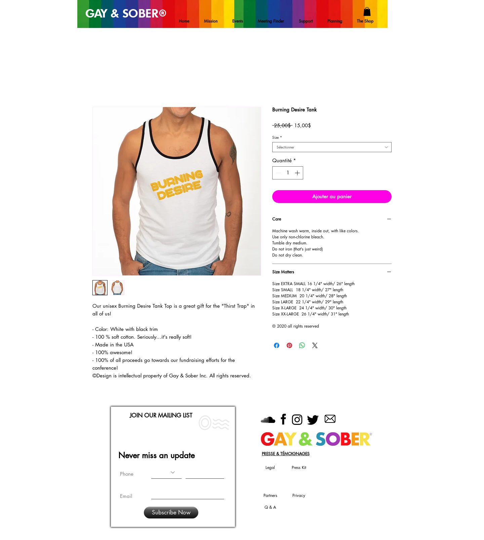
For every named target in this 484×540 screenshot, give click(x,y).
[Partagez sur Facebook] (277, 345)
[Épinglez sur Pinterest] (289, 345)
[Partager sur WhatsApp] (302, 345)
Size (277, 137)
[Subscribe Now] (171, 512)
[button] (367, 11)
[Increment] (297, 173)
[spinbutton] (287, 173)
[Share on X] (315, 345)
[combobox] (332, 147)
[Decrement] (277, 173)
